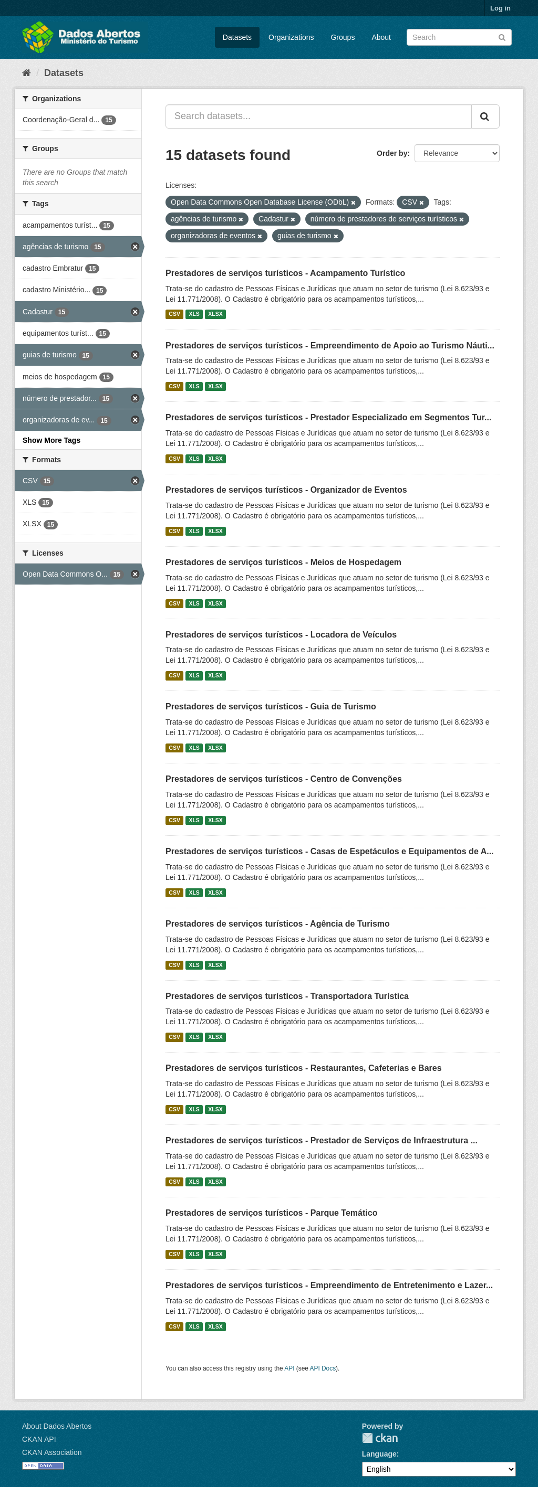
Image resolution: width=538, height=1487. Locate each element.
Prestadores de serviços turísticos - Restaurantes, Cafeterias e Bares (303, 1068)
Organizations (291, 37)
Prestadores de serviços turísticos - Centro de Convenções (283, 778)
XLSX (215, 314)
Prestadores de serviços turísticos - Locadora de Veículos (281, 634)
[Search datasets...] (318, 116)
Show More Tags (51, 440)
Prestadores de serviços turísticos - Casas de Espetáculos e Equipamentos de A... (329, 851)
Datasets (237, 37)
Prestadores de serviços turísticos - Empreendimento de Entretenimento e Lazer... (329, 1285)
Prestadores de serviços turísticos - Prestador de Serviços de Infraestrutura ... (321, 1140)
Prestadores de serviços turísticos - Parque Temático (271, 1212)
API (289, 1368)
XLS (194, 314)
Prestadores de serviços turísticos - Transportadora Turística (287, 996)
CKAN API (39, 1439)
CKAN (380, 1437)
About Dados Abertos (56, 1426)
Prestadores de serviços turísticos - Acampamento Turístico (285, 273)
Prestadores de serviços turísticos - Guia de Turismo (270, 706)
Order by (392, 153)
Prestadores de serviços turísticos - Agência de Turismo (277, 923)
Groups (342, 37)
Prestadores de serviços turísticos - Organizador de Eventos (286, 489)
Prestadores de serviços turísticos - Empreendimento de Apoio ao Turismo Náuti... (329, 345)
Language (379, 1454)
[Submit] (502, 36)
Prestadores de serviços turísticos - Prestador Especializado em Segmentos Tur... (328, 417)
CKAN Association (52, 1452)
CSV (174, 314)
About (381, 37)
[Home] (26, 73)
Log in (500, 8)
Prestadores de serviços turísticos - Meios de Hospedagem (283, 562)
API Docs (323, 1368)
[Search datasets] (459, 37)
